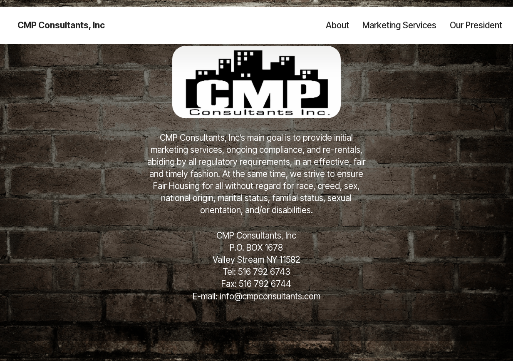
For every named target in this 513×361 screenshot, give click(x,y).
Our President (476, 25)
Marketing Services (399, 25)
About (337, 25)
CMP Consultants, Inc (61, 25)
